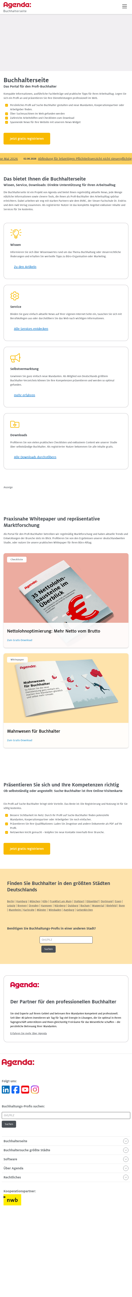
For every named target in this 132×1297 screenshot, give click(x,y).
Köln (45, 901)
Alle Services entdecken (31, 329)
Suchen (48, 949)
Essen (118, 901)
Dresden (34, 905)
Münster (41, 909)
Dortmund (107, 901)
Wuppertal (98, 905)
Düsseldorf (92, 901)
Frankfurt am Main (61, 901)
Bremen (22, 905)
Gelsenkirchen (85, 909)
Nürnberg (60, 905)
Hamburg (21, 901)
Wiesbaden (55, 909)
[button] (124, 6)
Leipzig (11, 905)
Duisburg (73, 905)
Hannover (46, 905)
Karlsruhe (28, 909)
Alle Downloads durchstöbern (35, 457)
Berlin (10, 901)
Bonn (122, 905)
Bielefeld (111, 905)
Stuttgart (79, 901)
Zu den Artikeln (25, 267)
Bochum (85, 905)
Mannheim (15, 909)
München (35, 901)
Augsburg (68, 909)
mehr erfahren (24, 395)
